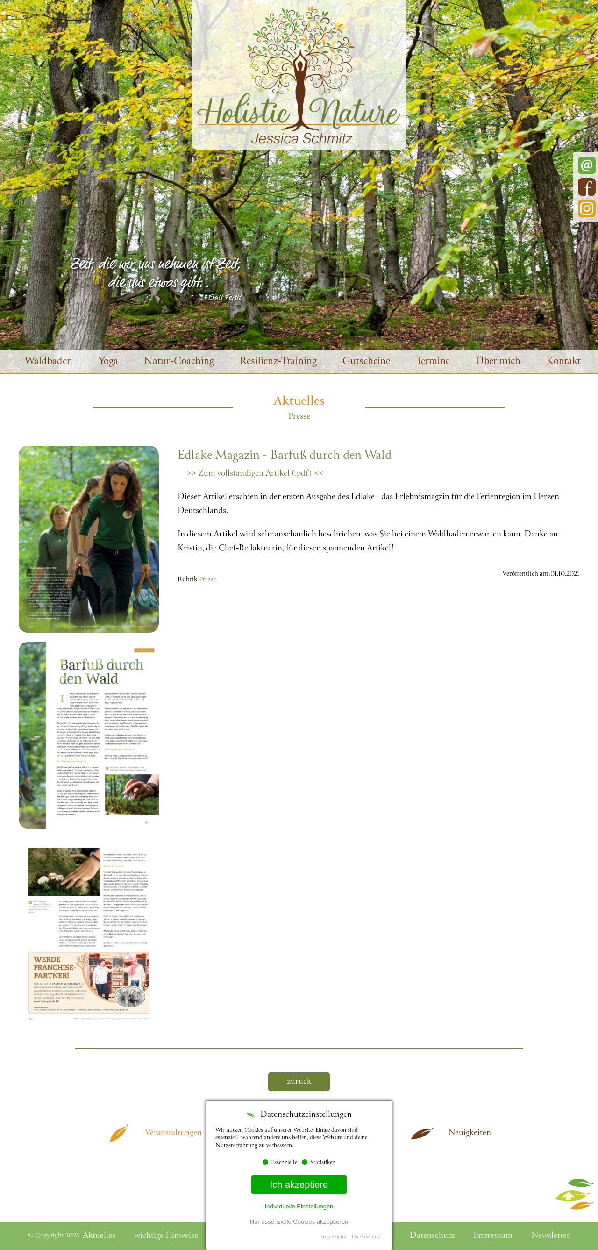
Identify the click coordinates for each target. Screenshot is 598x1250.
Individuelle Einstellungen (299, 1206)
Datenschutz (365, 1237)
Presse (207, 580)
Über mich (498, 362)
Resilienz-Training (278, 362)
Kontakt (563, 362)
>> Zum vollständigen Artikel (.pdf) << (255, 474)
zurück (299, 1082)
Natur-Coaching (179, 362)
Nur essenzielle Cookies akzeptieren (299, 1222)
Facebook (587, 187)
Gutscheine (366, 362)
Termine (433, 362)
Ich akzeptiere (299, 1184)
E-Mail (587, 165)
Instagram (587, 208)
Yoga (108, 362)
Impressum (334, 1237)
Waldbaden (48, 362)
